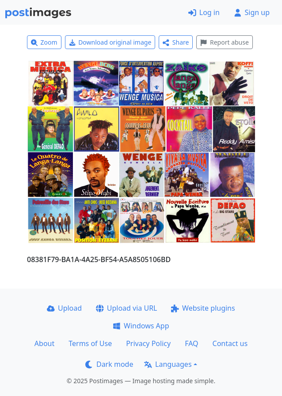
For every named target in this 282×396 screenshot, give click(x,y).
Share (176, 42)
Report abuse (224, 42)
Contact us (230, 343)
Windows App (141, 326)
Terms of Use (90, 343)
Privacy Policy (148, 343)
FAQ (191, 343)
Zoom (44, 42)
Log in (204, 12)
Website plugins (203, 308)
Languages (167, 364)
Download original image (110, 42)
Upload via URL (126, 308)
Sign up (252, 12)
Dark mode (109, 364)
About (44, 343)
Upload (64, 308)
